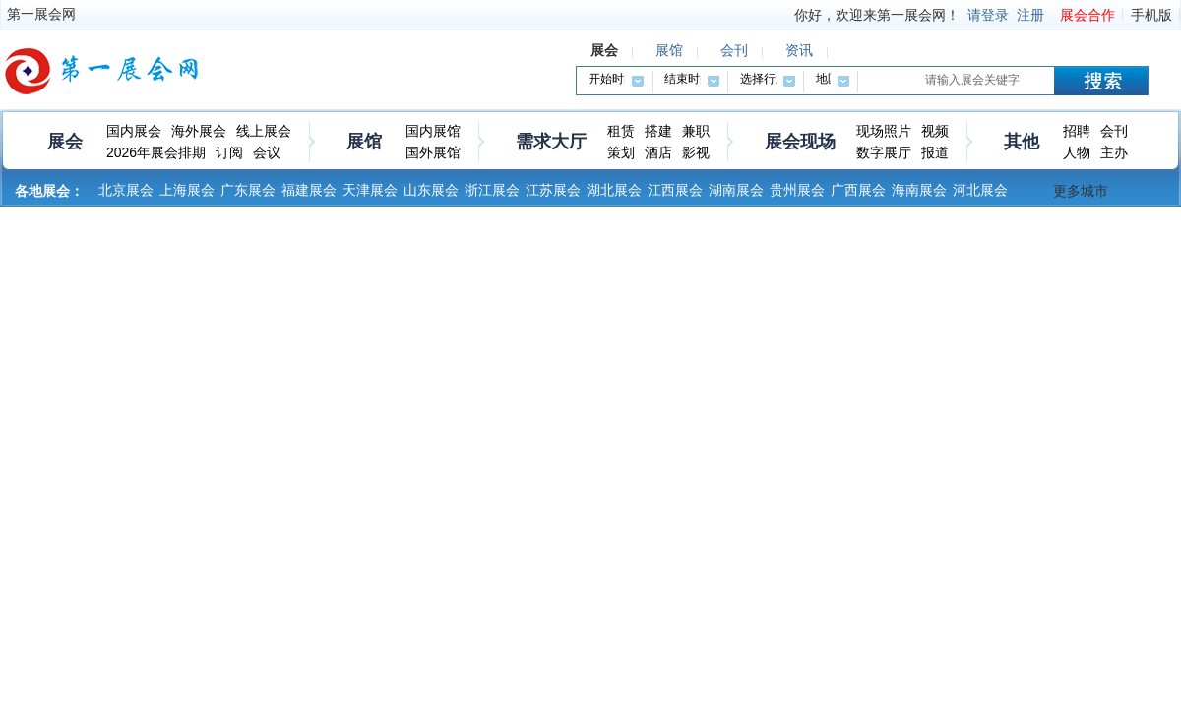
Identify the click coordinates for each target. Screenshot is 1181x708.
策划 (621, 152)
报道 (935, 152)
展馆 (364, 141)
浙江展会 (492, 190)
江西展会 (675, 190)
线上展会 (263, 131)
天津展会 (370, 190)
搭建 (658, 131)
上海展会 (187, 190)
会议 (266, 152)
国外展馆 (433, 152)
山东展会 (431, 190)
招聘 (1076, 131)
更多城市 (1080, 191)
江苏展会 (553, 190)
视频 (935, 131)
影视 (696, 152)
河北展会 (980, 190)
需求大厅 (551, 141)
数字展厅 (883, 152)
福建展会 (309, 190)
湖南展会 (736, 190)
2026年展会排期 (156, 152)
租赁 (621, 131)
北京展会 (126, 190)
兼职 (696, 131)
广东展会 (248, 190)
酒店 (658, 152)
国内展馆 (433, 131)
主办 (1114, 152)
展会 (65, 141)
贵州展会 (797, 190)
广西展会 (858, 190)
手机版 (1151, 15)
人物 (1076, 152)
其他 (1021, 141)
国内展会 (133, 131)
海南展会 (919, 190)
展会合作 (1087, 15)
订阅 (229, 152)
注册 (1030, 15)
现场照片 (883, 131)
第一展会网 (41, 14)
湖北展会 (614, 190)
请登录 (988, 15)
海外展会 (198, 131)
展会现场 (800, 141)
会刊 (1114, 131)
